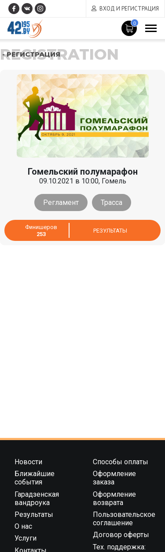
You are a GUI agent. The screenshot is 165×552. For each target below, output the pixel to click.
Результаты (110, 230)
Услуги (26, 538)
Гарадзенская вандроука (37, 498)
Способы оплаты (120, 462)
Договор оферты (121, 534)
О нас (23, 526)
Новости (28, 462)
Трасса (111, 202)
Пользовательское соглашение (124, 518)
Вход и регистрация (129, 8)
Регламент (61, 202)
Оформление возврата (114, 498)
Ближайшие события (35, 478)
